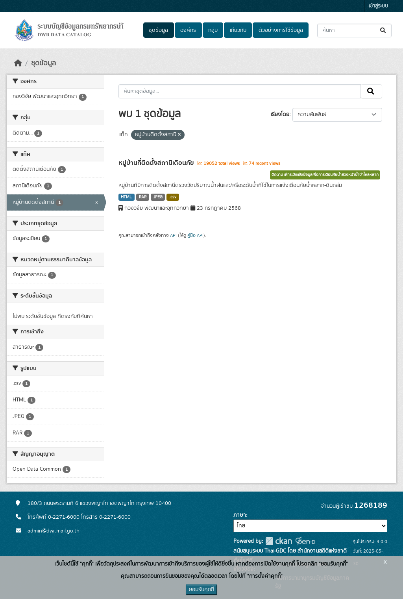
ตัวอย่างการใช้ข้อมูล (281, 30)
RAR (142, 197)
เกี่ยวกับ (238, 30)
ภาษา (239, 515)
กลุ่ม (213, 30)
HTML (126, 197)
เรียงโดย (280, 114)
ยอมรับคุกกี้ (201, 589)
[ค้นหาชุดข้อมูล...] (354, 30)
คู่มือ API (195, 235)
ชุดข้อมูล (158, 30)
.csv (172, 197)
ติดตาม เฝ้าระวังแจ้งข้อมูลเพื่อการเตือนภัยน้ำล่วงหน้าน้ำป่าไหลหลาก (325, 174)
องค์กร (188, 30)
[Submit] (383, 30)
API (173, 235)
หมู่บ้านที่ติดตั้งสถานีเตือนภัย (157, 163)
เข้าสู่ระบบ (378, 6)
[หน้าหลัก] (18, 63)
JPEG (158, 197)
